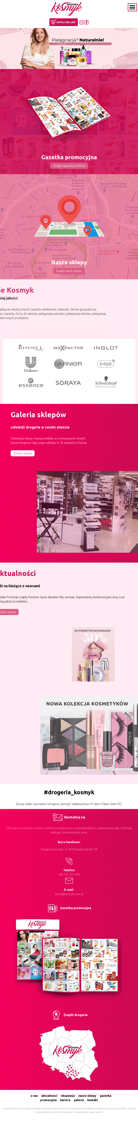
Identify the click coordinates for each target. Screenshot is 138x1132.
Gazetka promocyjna (69, 908)
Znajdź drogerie (69, 1015)
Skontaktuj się (69, 817)
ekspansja (68, 1095)
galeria (79, 1100)
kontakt (92, 1100)
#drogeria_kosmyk (69, 792)
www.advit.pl (96, 1112)
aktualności (49, 1095)
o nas (34, 1095)
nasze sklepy (87, 1095)
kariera (65, 1100)
